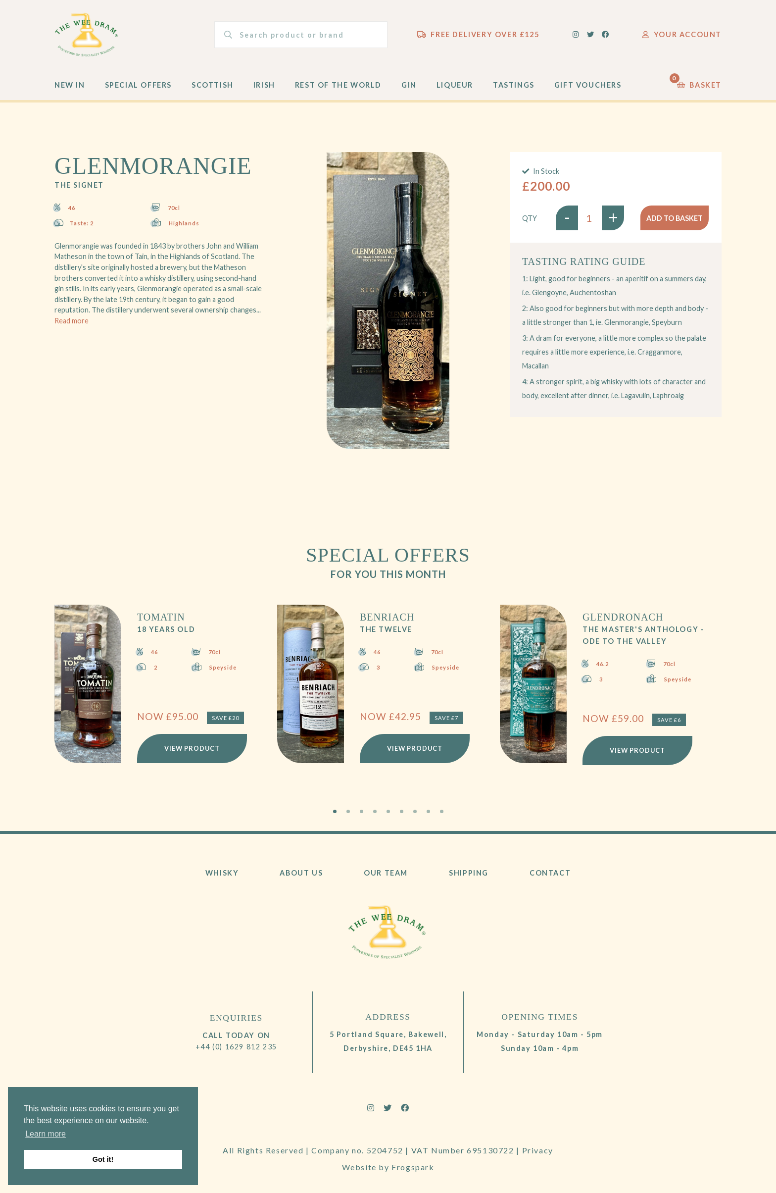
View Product (192, 748)
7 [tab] (415, 811)
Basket (699, 82)
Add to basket (674, 218)
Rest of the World (338, 85)
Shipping (468, 873)
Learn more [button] (45, 1134)
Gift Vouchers (588, 85)
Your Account (682, 34)
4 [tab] (375, 811)
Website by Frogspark (388, 1167)
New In (69, 85)
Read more (71, 320)
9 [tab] (441, 811)
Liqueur (454, 85)
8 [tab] (428, 811)
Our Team (386, 873)
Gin (409, 85)
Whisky (222, 873)
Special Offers (138, 85)
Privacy (537, 1150)
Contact (550, 873)
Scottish (213, 85)
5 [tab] (388, 811)
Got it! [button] (103, 1159)
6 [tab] (401, 811)
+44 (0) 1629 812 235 (236, 1046)
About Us (301, 873)
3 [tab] (361, 811)
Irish (264, 85)
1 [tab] (335, 811)
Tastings (513, 85)
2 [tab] (348, 811)
